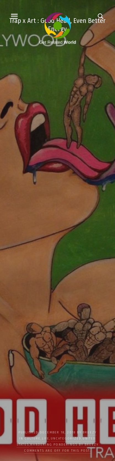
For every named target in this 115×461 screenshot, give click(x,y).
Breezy (90, 432)
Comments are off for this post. (57, 450)
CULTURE (33, 438)
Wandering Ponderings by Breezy (64, 444)
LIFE (46, 438)
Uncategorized (66, 438)
